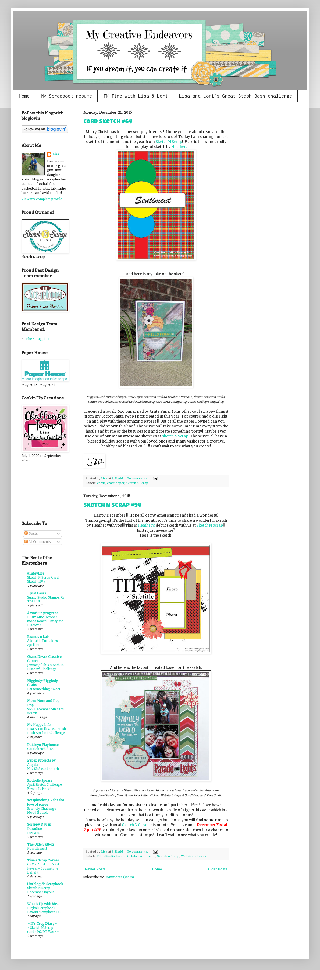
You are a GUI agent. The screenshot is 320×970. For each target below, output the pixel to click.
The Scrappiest (37, 339)
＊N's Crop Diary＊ (42, 924)
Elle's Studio (106, 856)
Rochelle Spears (39, 780)
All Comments (37, 542)
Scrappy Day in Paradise (39, 826)
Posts (31, 533)
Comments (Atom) (119, 877)
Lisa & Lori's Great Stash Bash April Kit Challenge (46, 731)
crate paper (115, 483)
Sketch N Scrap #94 (112, 506)
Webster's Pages (193, 856)
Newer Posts (95, 869)
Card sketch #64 (107, 122)
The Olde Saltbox (40, 844)
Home (24, 96)
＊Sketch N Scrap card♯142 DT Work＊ (43, 930)
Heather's (146, 525)
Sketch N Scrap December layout (40, 890)
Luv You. (33, 833)
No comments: (138, 478)
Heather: (179, 146)
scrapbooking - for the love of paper (45, 802)
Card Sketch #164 (40, 749)
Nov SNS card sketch (43, 769)
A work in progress (42, 613)
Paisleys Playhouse (43, 745)
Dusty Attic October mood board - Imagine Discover (45, 621)
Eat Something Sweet (43, 689)
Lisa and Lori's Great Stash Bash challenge (235, 96)
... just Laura (36, 593)
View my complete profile (42, 199)
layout (121, 856)
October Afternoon (141, 856)
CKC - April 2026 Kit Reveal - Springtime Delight (43, 868)
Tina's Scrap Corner (43, 860)
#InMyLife (35, 573)
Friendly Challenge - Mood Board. (43, 811)
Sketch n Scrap (137, 483)
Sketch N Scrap (169, 142)
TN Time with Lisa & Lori (135, 96)
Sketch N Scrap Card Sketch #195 (43, 579)
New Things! (37, 848)
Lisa (55, 154)
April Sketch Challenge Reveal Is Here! (44, 787)
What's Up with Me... (43, 904)
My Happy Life (39, 725)
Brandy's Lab (38, 637)
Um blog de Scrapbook (45, 884)
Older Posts (217, 869)
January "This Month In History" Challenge (45, 667)
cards (101, 483)
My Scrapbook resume (66, 96)
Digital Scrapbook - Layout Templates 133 (44, 910)
